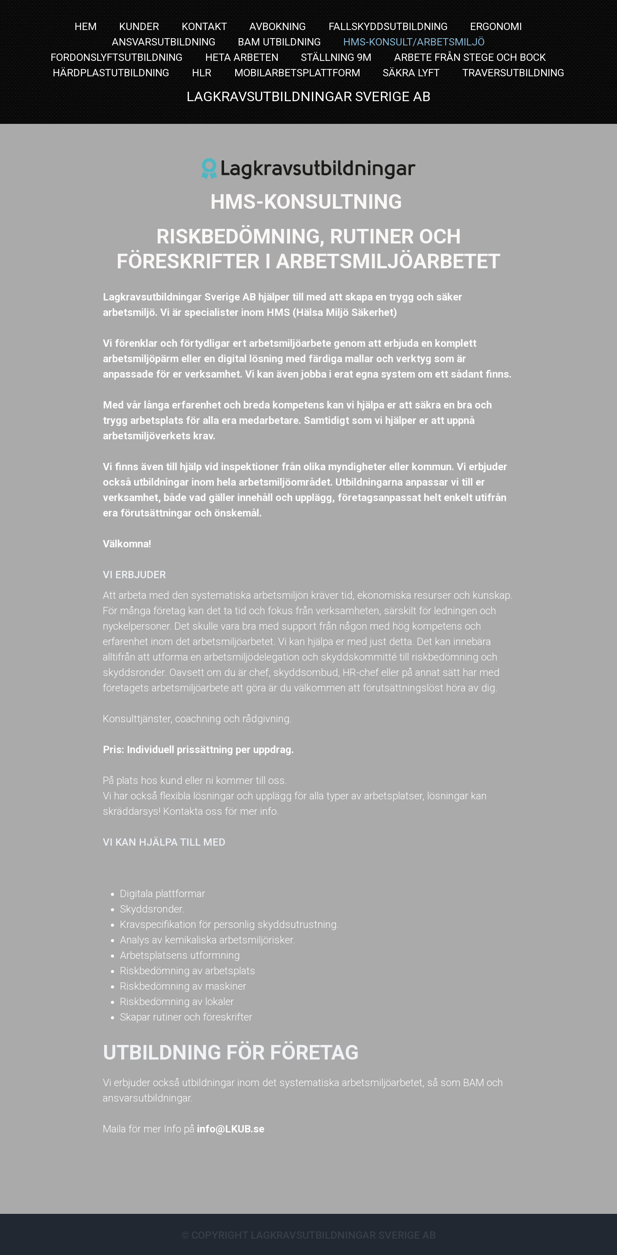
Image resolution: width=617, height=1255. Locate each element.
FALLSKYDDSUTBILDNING (388, 27)
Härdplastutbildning (111, 73)
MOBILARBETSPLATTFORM (297, 73)
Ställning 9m (336, 57)
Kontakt (204, 27)
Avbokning (277, 27)
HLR (203, 73)
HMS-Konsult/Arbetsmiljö (414, 42)
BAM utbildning (279, 42)
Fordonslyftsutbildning (117, 57)
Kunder (139, 27)
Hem (86, 27)
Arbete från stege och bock (470, 57)
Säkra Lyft (411, 73)
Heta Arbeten (242, 57)
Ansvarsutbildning (164, 42)
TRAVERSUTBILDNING (513, 73)
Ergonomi (496, 27)
